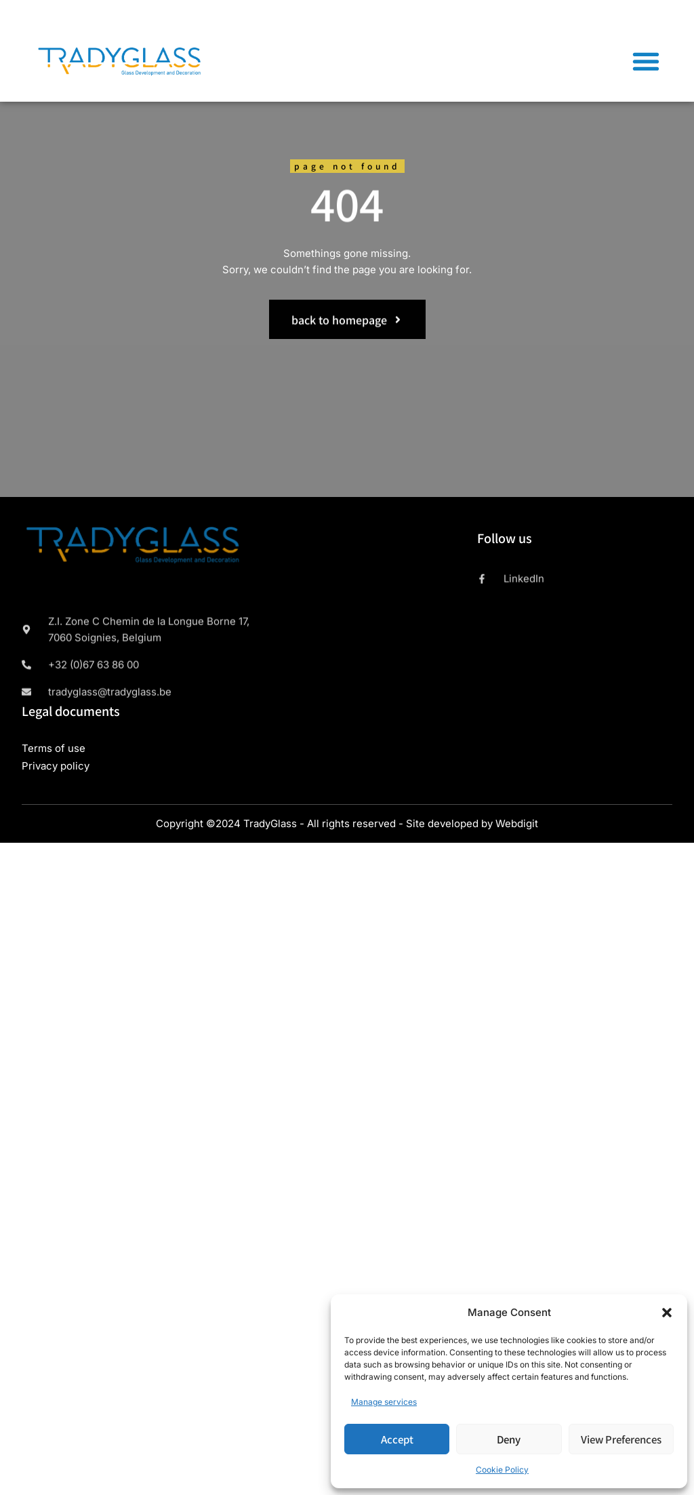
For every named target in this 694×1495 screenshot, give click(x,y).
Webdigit (516, 823)
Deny (508, 1439)
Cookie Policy (502, 1469)
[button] (667, 1312)
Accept (397, 1439)
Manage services (384, 1402)
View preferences (621, 1439)
